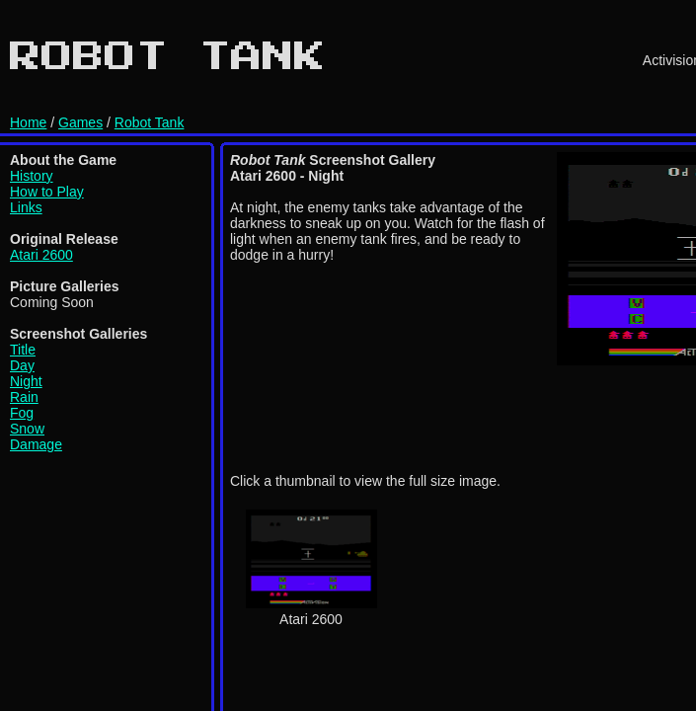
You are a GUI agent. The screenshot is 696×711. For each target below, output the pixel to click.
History (31, 176)
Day (22, 365)
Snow (27, 428)
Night (26, 381)
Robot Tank (150, 122)
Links (26, 207)
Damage (36, 444)
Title (23, 349)
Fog (22, 413)
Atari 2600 (41, 255)
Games (80, 122)
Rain (24, 397)
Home (28, 122)
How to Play (47, 191)
